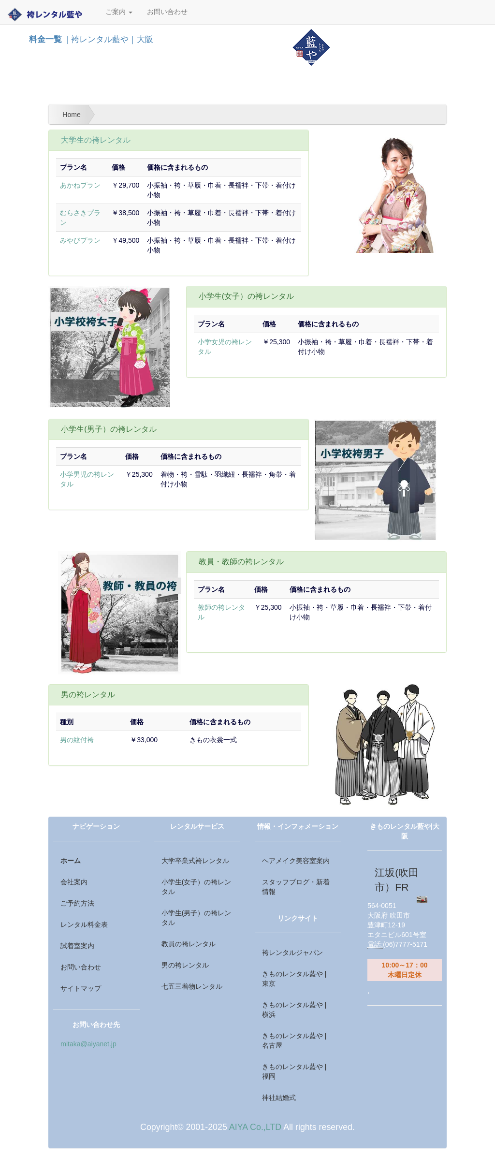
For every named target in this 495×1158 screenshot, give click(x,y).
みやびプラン (80, 240)
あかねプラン (80, 185)
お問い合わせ (167, 11)
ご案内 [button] (118, 11)
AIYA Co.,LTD (255, 1127)
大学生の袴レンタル (96, 140)
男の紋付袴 (77, 740)
